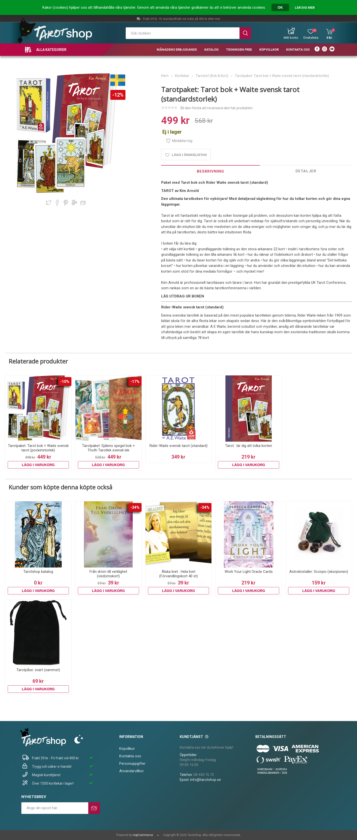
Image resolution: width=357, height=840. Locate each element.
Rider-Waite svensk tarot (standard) (178, 445)
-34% (135, 507)
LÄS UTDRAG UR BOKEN (182, 296)
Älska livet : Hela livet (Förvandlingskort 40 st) (178, 573)
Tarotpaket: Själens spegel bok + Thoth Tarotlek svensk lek (108, 447)
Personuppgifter (132, 763)
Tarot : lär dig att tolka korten (248, 445)
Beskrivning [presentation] (210, 171)
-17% (135, 381)
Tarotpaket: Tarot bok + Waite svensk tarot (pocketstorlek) (38, 447)
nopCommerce (143, 835)
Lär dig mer (305, 7)
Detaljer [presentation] (306, 171)
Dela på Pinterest (65, 202)
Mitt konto (291, 37)
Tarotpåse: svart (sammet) (38, 670)
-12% (117, 95)
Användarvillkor (131, 771)
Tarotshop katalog (38, 571)
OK (280, 7)
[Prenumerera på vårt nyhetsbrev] (54, 808)
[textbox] (183, 33)
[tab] (210, 171)
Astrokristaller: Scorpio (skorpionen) (318, 571)
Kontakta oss (130, 756)
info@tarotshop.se (205, 779)
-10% (64, 381)
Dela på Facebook (57, 202)
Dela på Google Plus (74, 202)
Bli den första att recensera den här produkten (216, 108)
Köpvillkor (127, 748)
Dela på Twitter (48, 202)
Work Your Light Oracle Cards (249, 571)
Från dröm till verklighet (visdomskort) (108, 573)
